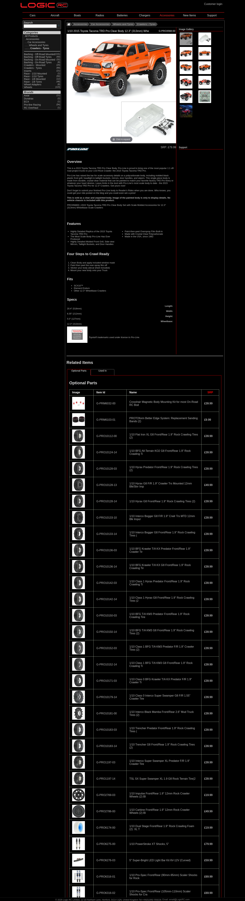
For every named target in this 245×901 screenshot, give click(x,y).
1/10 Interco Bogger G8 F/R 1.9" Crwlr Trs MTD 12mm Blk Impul (162, 518)
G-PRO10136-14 (106, 566)
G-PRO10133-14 (106, 534)
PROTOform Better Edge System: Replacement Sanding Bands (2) (163, 420)
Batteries (122, 15)
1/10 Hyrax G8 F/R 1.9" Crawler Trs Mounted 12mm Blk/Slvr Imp (160, 485)
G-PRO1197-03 (105, 762)
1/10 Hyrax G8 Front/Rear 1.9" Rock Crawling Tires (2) (162, 501)
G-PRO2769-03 (105, 795)
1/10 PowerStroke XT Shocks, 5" (149, 844)
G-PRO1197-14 (105, 778)
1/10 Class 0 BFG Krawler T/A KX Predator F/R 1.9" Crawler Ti (160, 681)
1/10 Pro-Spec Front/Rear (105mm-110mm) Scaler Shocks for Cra (160, 893)
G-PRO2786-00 (105, 811)
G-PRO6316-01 (105, 876)
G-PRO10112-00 (106, 436)
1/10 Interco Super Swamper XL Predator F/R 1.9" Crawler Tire (159, 762)
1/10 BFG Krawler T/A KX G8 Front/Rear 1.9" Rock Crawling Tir (160, 567)
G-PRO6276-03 (105, 860)
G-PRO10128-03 (106, 468)
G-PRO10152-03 (106, 648)
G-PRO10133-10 (106, 517)
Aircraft (55, 15)
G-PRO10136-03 (106, 550)
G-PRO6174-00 (105, 827)
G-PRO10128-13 (106, 485)
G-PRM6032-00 (105, 403)
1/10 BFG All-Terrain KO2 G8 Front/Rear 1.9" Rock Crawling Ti (160, 452)
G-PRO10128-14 (106, 501)
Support (212, 15)
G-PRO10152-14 (106, 664)
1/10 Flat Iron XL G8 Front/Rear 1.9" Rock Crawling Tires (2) (163, 436)
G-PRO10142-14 (106, 599)
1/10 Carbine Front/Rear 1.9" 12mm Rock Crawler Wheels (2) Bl (159, 811)
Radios (100, 15)
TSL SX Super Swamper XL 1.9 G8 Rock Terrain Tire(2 (162, 778)
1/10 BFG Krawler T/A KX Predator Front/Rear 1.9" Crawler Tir (160, 550)
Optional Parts (78, 370)
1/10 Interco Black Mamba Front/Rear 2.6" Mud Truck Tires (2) (161, 713)
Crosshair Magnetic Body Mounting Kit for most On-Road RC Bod (163, 403)
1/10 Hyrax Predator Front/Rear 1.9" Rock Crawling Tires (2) (163, 469)
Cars (32, 15)
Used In (103, 370)
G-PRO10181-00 (106, 713)
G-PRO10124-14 (106, 452)
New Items (189, 15)
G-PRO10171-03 (106, 680)
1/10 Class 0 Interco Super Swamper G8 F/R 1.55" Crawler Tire (159, 697)
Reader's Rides (126, 190)
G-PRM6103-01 (105, 419)
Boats (77, 15)
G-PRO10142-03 (106, 582)
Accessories (167, 15)
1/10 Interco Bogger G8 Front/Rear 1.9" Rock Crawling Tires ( (162, 534)
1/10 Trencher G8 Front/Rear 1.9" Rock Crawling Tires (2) (162, 746)
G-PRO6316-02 (105, 892)
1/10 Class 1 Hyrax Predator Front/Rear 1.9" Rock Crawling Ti (159, 583)
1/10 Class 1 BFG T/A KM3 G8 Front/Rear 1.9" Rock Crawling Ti (161, 664)
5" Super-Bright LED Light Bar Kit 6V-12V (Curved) (160, 860)
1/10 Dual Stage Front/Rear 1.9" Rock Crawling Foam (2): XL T (161, 828)
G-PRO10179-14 (106, 697)
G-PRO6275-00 (105, 844)
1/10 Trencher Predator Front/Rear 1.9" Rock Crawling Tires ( (162, 730)
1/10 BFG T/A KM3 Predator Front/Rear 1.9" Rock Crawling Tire (159, 616)
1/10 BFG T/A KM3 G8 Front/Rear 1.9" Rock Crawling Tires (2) (161, 632)
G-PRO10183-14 (106, 746)
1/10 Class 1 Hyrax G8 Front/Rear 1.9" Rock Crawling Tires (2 (161, 599)
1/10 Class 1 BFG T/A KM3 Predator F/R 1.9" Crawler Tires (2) (161, 648)
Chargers (144, 15)
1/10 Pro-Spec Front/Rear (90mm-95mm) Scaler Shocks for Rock (163, 877)
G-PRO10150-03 (106, 615)
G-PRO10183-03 (106, 729)
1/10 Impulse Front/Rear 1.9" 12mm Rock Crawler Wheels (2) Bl (159, 795)
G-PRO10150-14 (106, 631)
